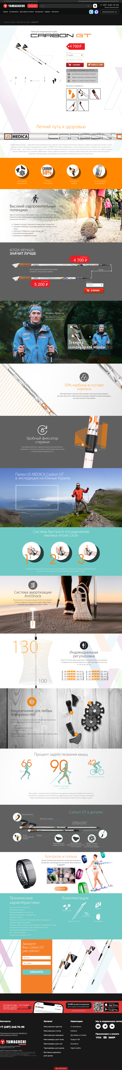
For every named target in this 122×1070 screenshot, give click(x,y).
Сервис (47, 12)
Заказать (36, 972)
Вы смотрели (61, 1068)
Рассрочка (39, 12)
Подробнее (61, 889)
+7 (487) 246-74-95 (12, 1026)
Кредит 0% (75, 1039)
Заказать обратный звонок (112, 7)
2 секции (70, 55)
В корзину (95, 290)
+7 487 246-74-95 (109, 5)
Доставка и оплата (27, 12)
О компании (13, 12)
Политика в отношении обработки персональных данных (13, 1034)
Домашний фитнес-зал (109, 12)
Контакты (55, 12)
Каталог (73, 1031)
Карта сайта (75, 1048)
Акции (5, 12)
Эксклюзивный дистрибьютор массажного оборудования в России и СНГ (98, 1)
